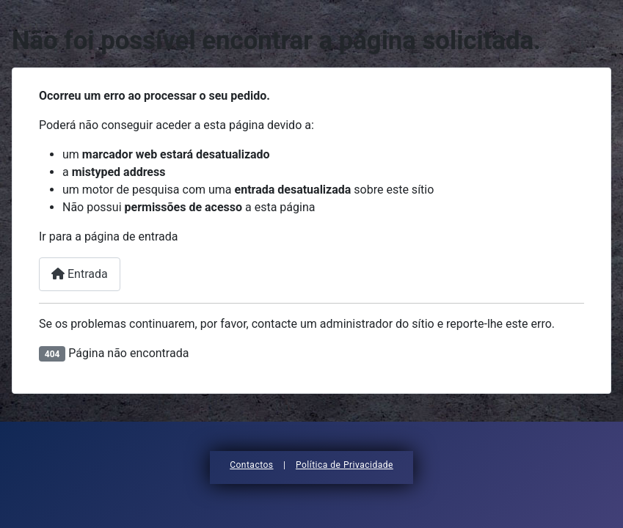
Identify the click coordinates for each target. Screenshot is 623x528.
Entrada (79, 274)
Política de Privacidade (344, 465)
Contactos (251, 465)
